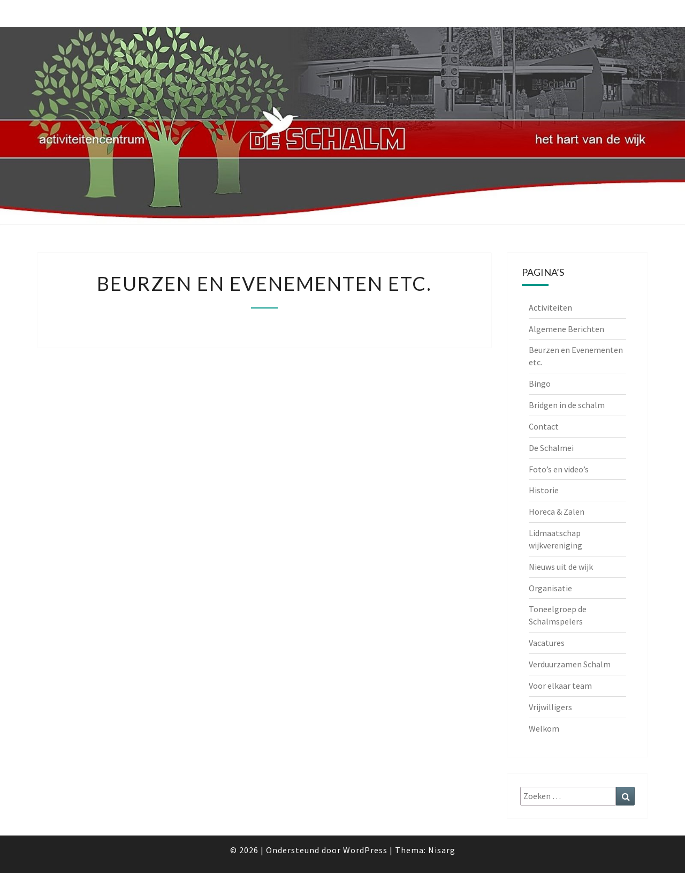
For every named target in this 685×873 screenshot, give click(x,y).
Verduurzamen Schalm (570, 664)
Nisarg (441, 850)
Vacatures (547, 642)
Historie (544, 490)
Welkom (544, 728)
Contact (544, 426)
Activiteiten (550, 307)
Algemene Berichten (566, 328)
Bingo (540, 383)
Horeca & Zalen (556, 511)
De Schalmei (551, 447)
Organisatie (550, 588)
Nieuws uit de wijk (561, 566)
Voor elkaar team (560, 685)
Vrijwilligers (550, 707)
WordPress (365, 850)
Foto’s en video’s (559, 469)
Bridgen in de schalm (567, 405)
